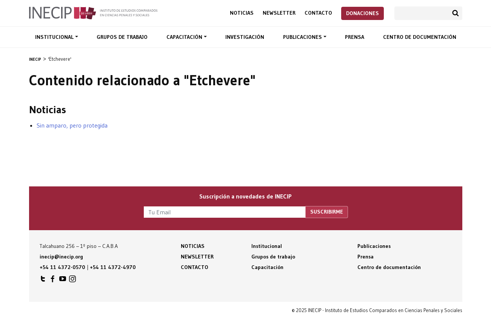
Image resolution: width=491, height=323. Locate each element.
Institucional (55, 37)
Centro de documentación (419, 37)
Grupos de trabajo (122, 37)
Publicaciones (303, 37)
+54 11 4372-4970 (113, 267)
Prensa (354, 37)
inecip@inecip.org (61, 256)
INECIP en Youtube (62, 280)
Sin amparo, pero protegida (72, 125)
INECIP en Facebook (52, 280)
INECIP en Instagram (72, 280)
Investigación (244, 37)
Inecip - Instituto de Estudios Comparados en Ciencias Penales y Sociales (93, 12)
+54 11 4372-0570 (62, 267)
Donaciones (362, 13)
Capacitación (185, 37)
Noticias (242, 13)
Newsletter (279, 13)
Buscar (455, 13)
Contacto (318, 13)
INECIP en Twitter (43, 280)
